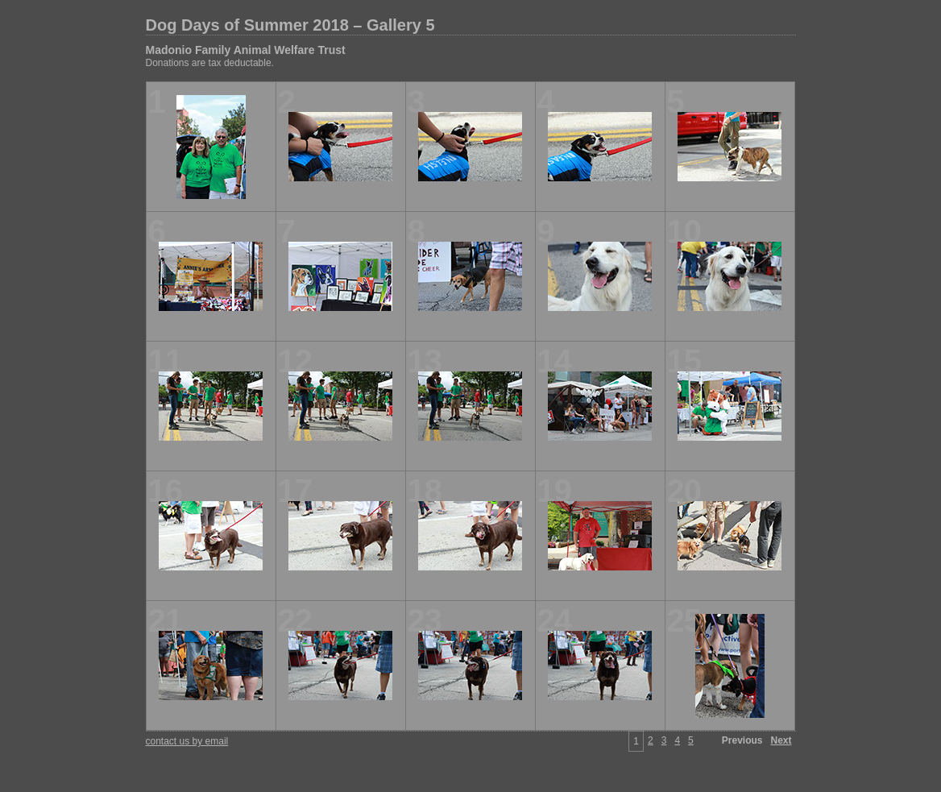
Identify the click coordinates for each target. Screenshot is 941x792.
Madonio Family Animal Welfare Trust (246, 50)
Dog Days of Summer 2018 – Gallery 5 (290, 25)
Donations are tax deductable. (210, 62)
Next (780, 740)
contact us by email (187, 741)
